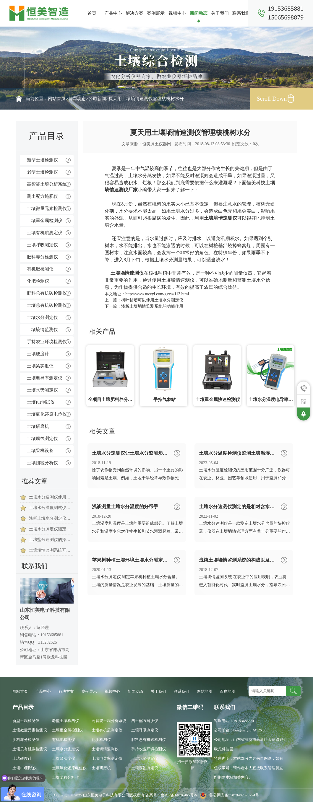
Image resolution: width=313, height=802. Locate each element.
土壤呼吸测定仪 (42, 244)
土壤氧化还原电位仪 (47, 414)
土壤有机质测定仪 (44, 232)
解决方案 (134, 13)
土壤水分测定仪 (42, 317)
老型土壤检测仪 (42, 172)
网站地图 (204, 691)
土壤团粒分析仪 (42, 462)
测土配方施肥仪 (42, 196)
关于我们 (220, 13)
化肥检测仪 (38, 281)
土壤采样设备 (40, 450)
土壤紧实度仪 (40, 365)
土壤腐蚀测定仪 (42, 438)
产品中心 (113, 13)
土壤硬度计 (38, 353)
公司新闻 (97, 98)
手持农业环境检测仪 (47, 341)
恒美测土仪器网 (156, 144)
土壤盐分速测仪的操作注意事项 (51, 539)
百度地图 (227, 691)
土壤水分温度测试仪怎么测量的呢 (51, 508)
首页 (91, 13)
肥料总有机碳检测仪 (47, 293)
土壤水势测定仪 (42, 390)
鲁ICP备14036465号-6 (179, 795)
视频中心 (177, 13)
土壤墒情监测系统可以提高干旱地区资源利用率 (51, 550)
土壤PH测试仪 (41, 402)
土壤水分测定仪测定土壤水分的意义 (51, 529)
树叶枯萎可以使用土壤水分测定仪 (152, 300)
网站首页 (57, 98)
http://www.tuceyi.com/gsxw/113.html (157, 294)
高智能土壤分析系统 (47, 184)
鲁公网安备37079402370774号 (228, 795)
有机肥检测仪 (40, 269)
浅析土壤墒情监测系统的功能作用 (152, 306)
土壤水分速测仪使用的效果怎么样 (51, 497)
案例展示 (156, 13)
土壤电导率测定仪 (44, 378)
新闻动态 (198, 13)
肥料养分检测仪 (42, 257)
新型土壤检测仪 (42, 160)
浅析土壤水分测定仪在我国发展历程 (51, 518)
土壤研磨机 (38, 426)
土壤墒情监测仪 (42, 329)
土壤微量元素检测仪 (47, 208)
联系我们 (241, 13)
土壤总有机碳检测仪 (47, 305)
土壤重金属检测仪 (44, 220)
